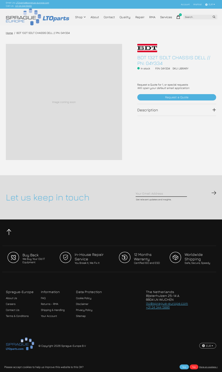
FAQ (43, 307)
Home (9, 39)
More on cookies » (208, 367)
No (194, 367)
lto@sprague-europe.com (167, 312)
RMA (148, 20)
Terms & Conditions (17, 325)
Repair (137, 20)
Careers (11, 313)
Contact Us (12, 319)
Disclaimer (82, 313)
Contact (109, 20)
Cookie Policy (83, 307)
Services (161, 20)
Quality (123, 20)
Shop (82, 20)
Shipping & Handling (53, 319)
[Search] (197, 20)
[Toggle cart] (173, 20)
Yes (184, 367)
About (95, 20)
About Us (11, 307)
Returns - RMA (49, 313)
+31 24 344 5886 (23, 6)
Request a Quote (177, 105)
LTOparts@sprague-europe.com (32, 2)
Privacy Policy (84, 319)
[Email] (176, 201)
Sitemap (81, 325)
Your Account (49, 325)
